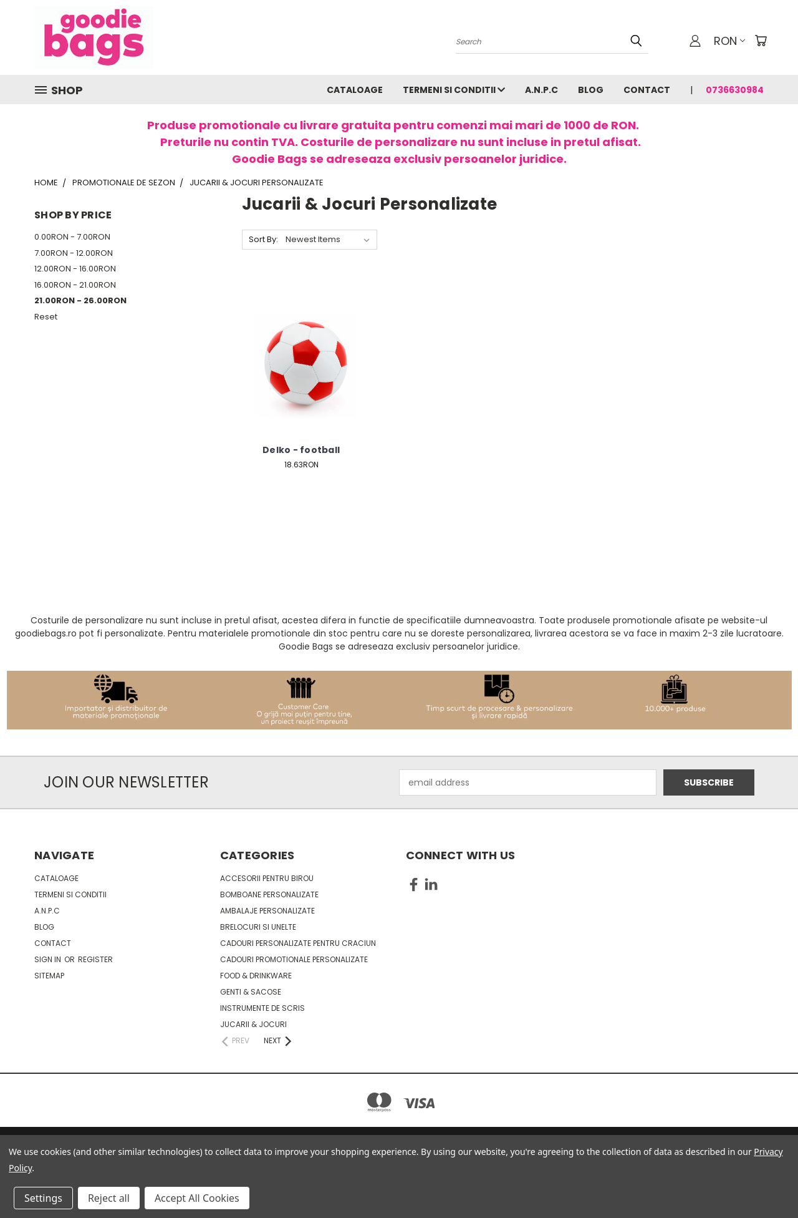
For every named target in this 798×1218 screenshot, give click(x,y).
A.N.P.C (541, 90)
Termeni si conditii (454, 90)
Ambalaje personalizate (267, 910)
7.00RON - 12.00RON (73, 253)
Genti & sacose (250, 992)
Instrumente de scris (262, 1008)
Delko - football (301, 450)
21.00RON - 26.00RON (80, 300)
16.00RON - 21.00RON (75, 285)
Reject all (109, 1198)
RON (729, 41)
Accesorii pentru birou (267, 878)
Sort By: (263, 239)
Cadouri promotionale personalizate (294, 959)
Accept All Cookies (197, 1198)
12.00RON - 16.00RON (75, 269)
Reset (45, 317)
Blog (590, 90)
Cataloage (355, 90)
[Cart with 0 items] (760, 40)
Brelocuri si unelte (258, 927)
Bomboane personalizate (269, 894)
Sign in (48, 959)
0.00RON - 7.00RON (72, 237)
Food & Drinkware (256, 975)
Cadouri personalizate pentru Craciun (298, 943)
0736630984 (735, 90)
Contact (646, 90)
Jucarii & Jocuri (253, 1024)
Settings (43, 1198)
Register (95, 959)
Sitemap (49, 975)
